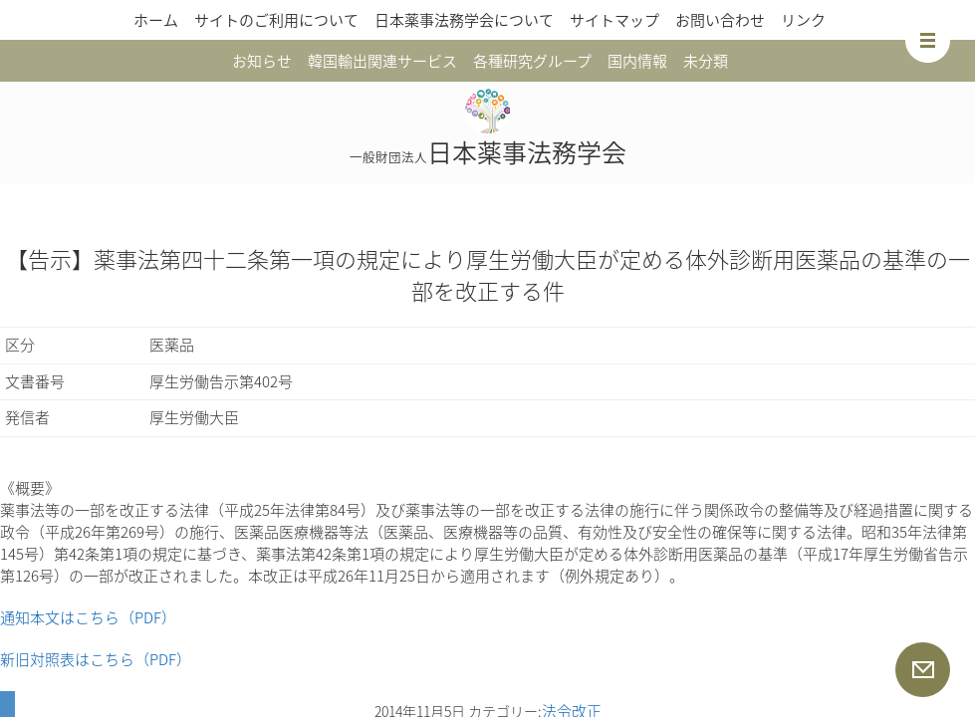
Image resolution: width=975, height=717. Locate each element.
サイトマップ (614, 20)
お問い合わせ (720, 20)
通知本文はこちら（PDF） (88, 617)
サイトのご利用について (276, 20)
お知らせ (262, 61)
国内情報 (637, 61)
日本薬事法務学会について (464, 20)
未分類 (705, 61)
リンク (803, 20)
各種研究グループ (532, 61)
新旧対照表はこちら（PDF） (95, 659)
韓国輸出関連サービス (382, 61)
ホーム (155, 20)
